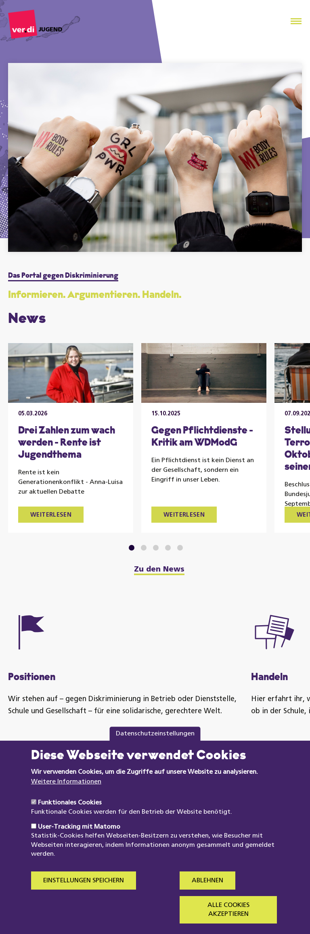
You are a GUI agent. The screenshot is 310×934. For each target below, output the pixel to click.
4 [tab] (168, 548)
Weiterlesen (50, 515)
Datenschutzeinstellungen (155, 751)
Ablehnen (207, 897)
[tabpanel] (70, 438)
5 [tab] (180, 548)
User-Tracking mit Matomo (79, 844)
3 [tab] (156, 548)
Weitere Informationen (66, 799)
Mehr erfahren (44, 756)
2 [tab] (144, 548)
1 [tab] (132, 548)
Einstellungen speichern (83, 897)
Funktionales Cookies (70, 820)
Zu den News (159, 570)
